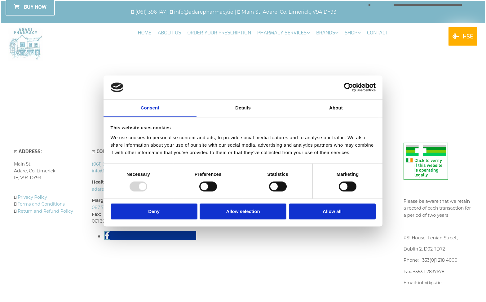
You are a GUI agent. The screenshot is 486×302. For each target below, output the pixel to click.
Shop (351, 32)
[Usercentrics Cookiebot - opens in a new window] (348, 87)
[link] (283, 33)
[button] (463, 36)
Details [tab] (243, 107)
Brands (325, 32)
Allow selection (243, 211)
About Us (169, 32)
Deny (154, 211)
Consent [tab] (150, 107)
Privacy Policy (32, 197)
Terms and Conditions (41, 204)
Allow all (332, 211)
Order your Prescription (219, 32)
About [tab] (336, 107)
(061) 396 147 (150, 12)
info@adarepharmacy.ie (203, 12)
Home (145, 32)
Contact (377, 32)
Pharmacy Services (282, 32)
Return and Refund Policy (45, 211)
